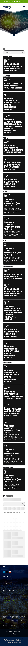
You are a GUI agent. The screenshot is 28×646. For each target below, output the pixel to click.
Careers (5, 578)
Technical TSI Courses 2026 (9, 625)
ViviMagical (10, 642)
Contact (18, 633)
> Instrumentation (7, 604)
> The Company (6, 595)
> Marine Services (7, 598)
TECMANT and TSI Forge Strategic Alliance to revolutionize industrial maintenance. (14, 616)
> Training (5, 605)
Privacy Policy (17, 631)
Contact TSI (8, 583)
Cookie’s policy (10, 633)
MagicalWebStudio (14, 644)
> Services (5, 596)
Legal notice (9, 631)
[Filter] (4, 49)
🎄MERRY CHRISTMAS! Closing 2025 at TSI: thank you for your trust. (13, 621)
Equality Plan (13, 634)
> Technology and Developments (10, 600)
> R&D (4, 602)
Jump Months (9, 496)
